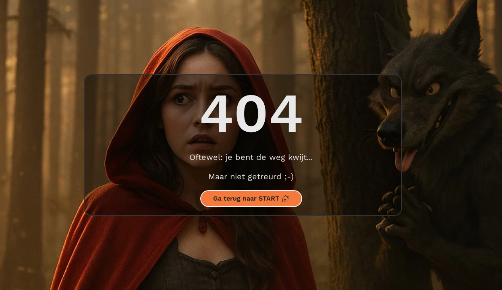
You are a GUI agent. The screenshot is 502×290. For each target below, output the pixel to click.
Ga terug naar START (251, 199)
